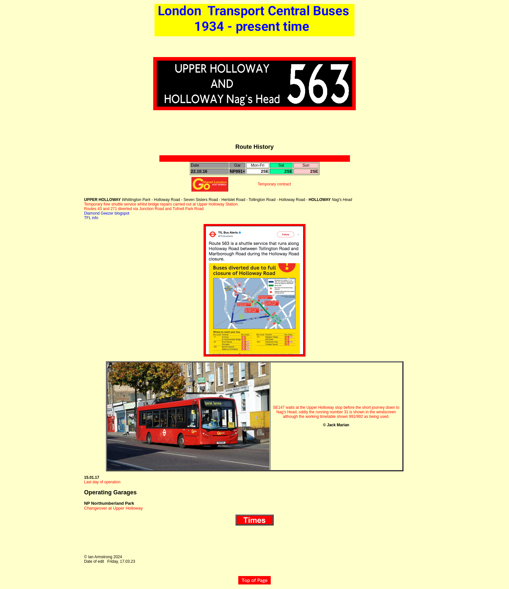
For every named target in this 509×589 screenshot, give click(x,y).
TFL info (91, 218)
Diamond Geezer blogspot (106, 213)
